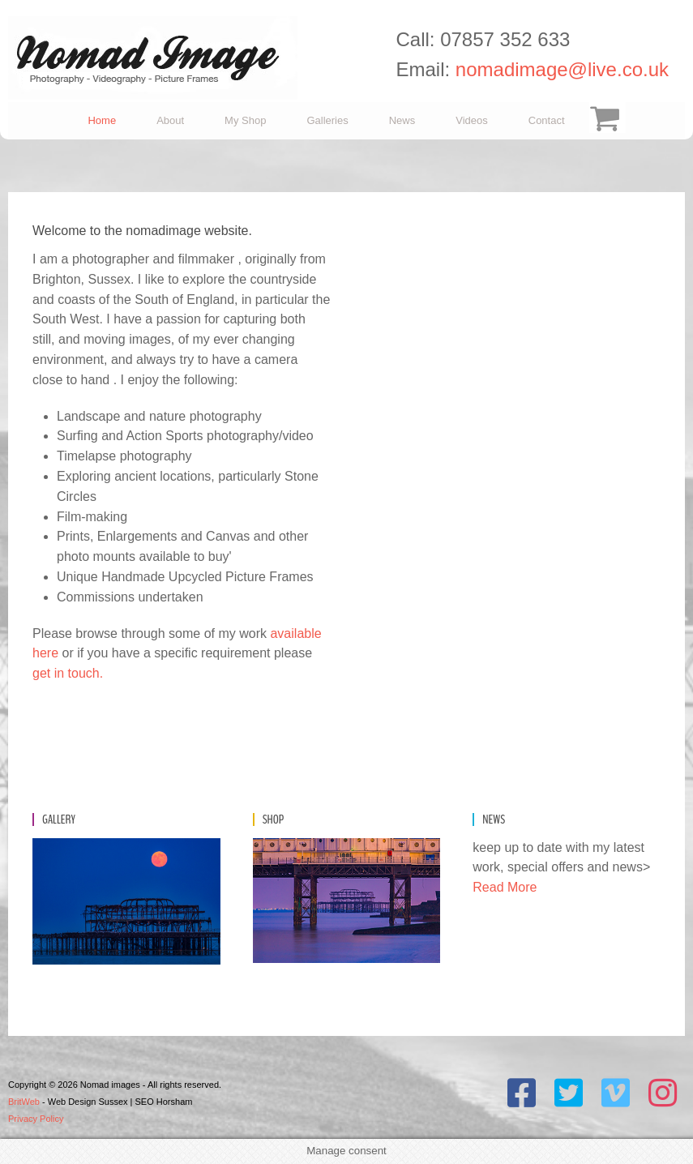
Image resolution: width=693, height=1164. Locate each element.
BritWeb (24, 1101)
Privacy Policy (35, 1118)
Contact (546, 120)
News (402, 120)
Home (102, 120)
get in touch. (67, 673)
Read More (505, 887)
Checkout (605, 121)
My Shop (245, 120)
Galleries (327, 120)
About (170, 120)
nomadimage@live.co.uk (562, 69)
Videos (472, 120)
